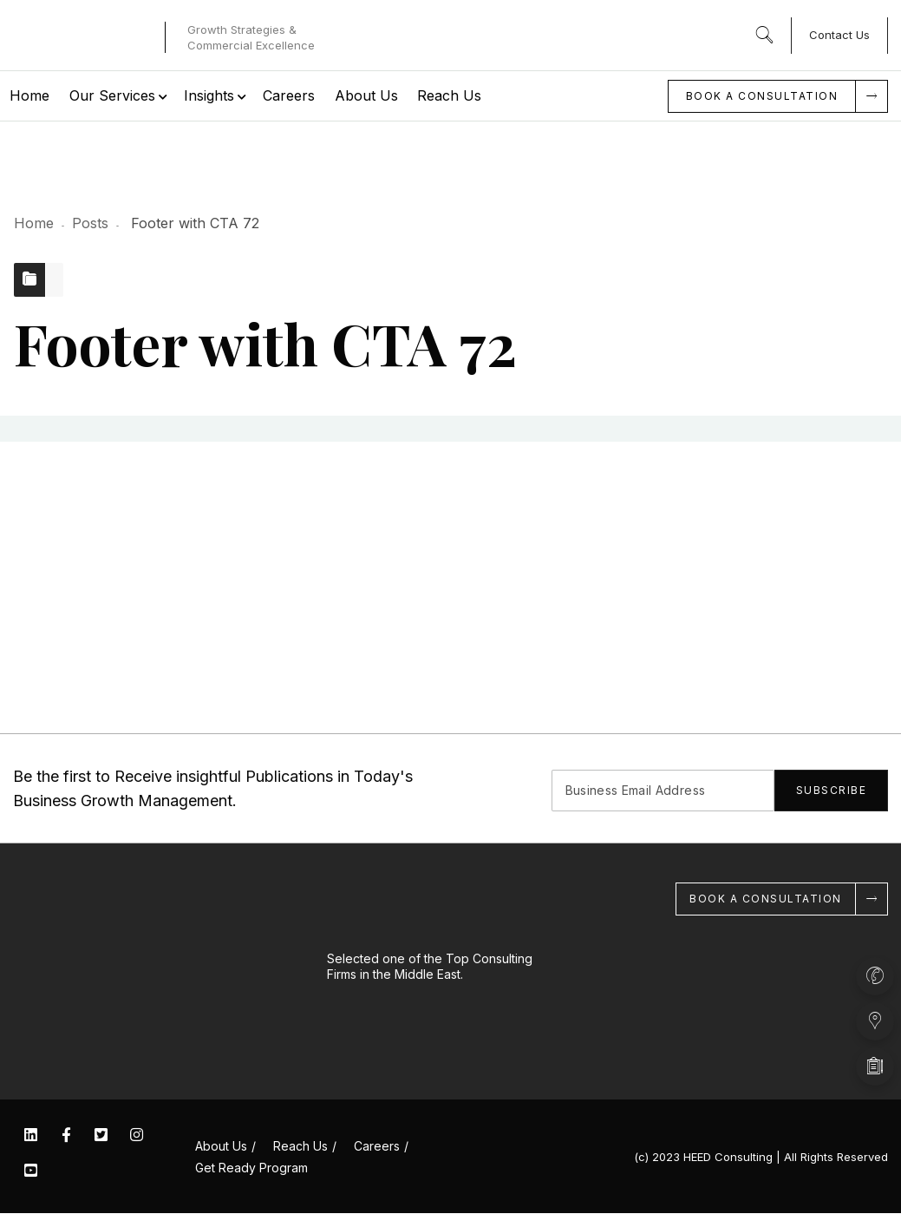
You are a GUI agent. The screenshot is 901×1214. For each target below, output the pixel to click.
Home (34, 223)
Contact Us (839, 35)
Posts (90, 223)
